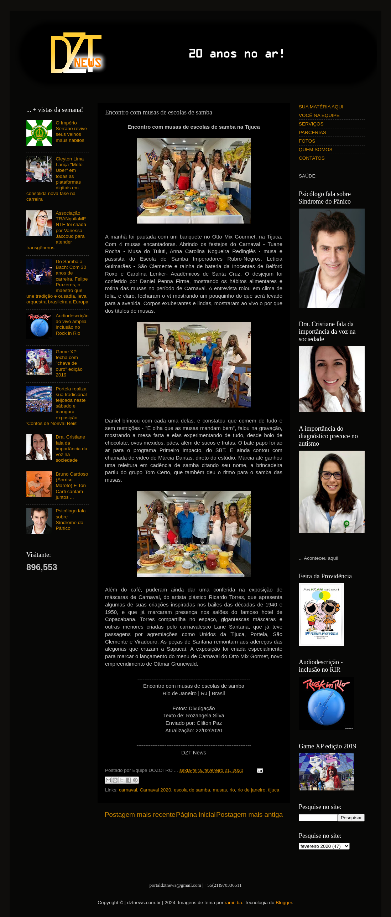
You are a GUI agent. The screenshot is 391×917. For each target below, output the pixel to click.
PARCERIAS (312, 132)
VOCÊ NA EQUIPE (319, 115)
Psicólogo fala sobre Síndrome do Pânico (70, 519)
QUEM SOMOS (316, 149)
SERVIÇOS (311, 124)
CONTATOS (312, 158)
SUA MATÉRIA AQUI (321, 106)
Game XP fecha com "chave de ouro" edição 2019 (69, 363)
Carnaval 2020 (155, 790)
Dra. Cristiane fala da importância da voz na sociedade (71, 448)
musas (220, 790)
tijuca (274, 790)
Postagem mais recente (140, 814)
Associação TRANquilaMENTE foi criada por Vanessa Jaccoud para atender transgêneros (56, 230)
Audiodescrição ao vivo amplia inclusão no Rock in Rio (72, 324)
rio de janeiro (251, 790)
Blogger (284, 902)
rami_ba (233, 902)
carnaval (128, 790)
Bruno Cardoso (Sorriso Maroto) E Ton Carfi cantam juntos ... (72, 485)
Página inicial (195, 814)
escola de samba (192, 790)
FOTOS (307, 141)
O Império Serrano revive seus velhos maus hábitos (71, 131)
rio (232, 790)
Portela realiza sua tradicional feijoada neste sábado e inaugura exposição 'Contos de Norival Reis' (56, 406)
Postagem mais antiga (249, 814)
